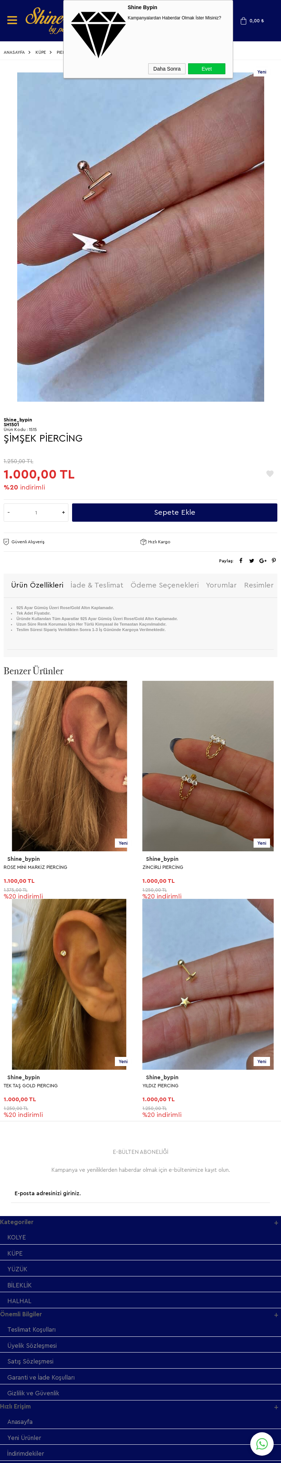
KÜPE (15, 1036)
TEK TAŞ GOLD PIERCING (169, 867)
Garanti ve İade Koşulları (42, 1161)
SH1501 (11, 424)
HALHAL (19, 1084)
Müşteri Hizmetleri (33, 1255)
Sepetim (19, 1271)
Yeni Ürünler (25, 1222)
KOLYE (16, 1020)
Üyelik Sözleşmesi (32, 1129)
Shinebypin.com (169, 1434)
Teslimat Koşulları (32, 1113)
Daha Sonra (167, 69)
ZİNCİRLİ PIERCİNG (24, 867)
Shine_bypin (23, 860)
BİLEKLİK (19, 1068)
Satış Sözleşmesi (30, 1145)
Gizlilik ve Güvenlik (34, 1177)
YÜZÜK (18, 1052)
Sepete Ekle (174, 512)
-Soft (103, 1454)
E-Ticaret (121, 1454)
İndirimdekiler (26, 1238)
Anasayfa (20, 1206)
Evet (207, 69)
